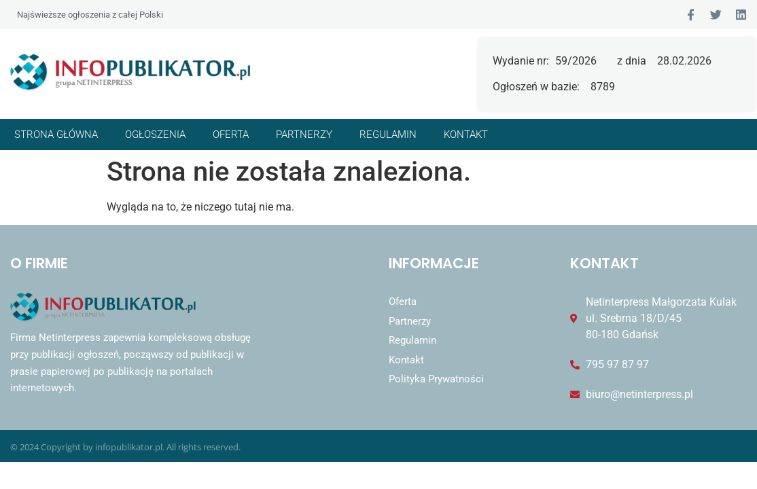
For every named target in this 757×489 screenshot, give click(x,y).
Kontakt (466, 134)
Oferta (231, 134)
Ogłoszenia (155, 134)
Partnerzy (304, 134)
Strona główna (56, 134)
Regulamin (388, 134)
